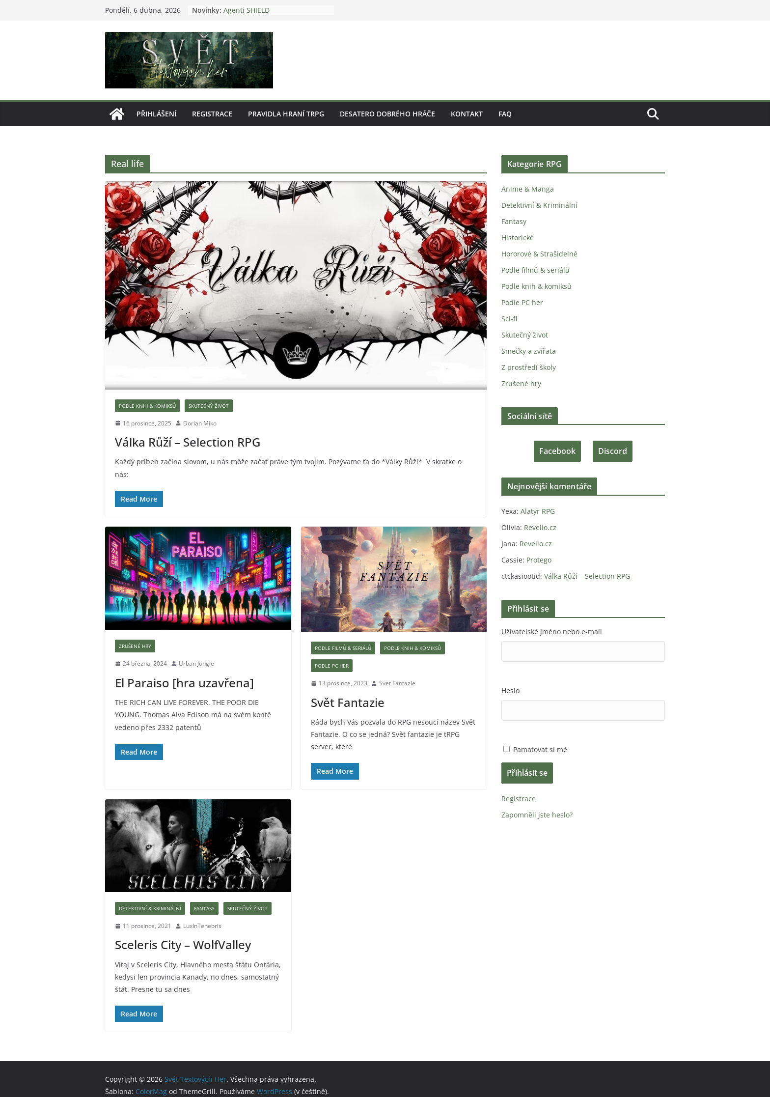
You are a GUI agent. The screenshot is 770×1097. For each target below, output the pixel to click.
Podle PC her (331, 653)
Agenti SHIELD (243, 10)
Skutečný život (207, 405)
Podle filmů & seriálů (343, 635)
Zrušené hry (135, 633)
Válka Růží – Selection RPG (186, 442)
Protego (537, 559)
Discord (612, 451)
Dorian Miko (200, 423)
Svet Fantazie (396, 671)
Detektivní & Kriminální (149, 896)
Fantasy (202, 896)
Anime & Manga (526, 189)
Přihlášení (156, 113)
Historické (517, 237)
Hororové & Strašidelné (538, 253)
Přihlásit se (528, 772)
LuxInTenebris (202, 913)
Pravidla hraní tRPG (285, 113)
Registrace (212, 113)
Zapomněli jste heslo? (536, 814)
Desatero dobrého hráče (385, 113)
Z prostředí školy (527, 367)
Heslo (510, 690)
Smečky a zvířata (527, 351)
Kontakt (465, 113)
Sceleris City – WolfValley (182, 932)
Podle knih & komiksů (147, 405)
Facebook (557, 451)
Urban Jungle (196, 651)
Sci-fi (509, 318)
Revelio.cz (538, 527)
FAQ (503, 113)
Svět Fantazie (347, 689)
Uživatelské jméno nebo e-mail (550, 631)
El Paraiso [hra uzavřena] (183, 670)
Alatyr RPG (537, 511)
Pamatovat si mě (539, 749)
